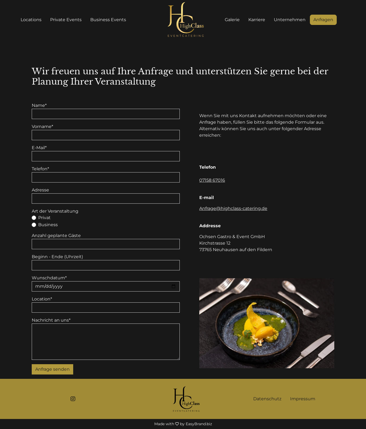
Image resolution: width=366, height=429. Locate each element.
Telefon (40, 168)
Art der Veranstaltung (55, 211)
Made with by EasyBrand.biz (183, 423)
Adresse (40, 190)
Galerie (232, 19)
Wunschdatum (49, 277)
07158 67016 (212, 180)
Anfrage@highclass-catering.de (233, 208)
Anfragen (323, 19)
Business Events (108, 19)
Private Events (66, 19)
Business (48, 224)
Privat (44, 217)
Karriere (256, 19)
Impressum (302, 398)
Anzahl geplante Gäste (56, 235)
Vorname (42, 126)
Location (42, 299)
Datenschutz (267, 398)
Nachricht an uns (51, 320)
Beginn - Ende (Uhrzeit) (57, 256)
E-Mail (39, 147)
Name (39, 105)
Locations (31, 19)
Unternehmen (290, 19)
